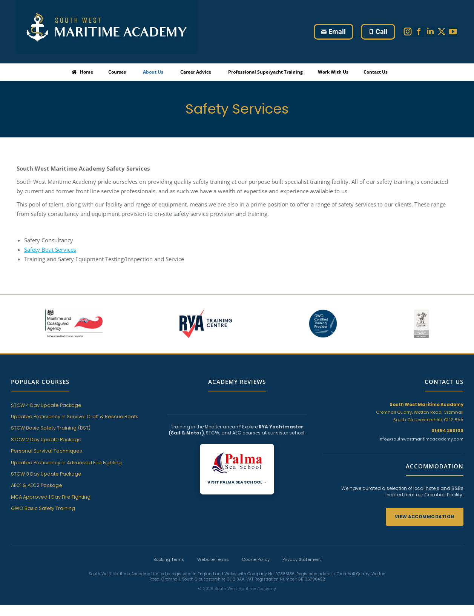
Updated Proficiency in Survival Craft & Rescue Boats (74, 416)
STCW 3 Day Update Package (46, 474)
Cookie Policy (256, 559)
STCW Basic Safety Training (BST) (51, 428)
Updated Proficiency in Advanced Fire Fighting (66, 462)
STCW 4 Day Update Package (46, 405)
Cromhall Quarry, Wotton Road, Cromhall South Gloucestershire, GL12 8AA (419, 412)
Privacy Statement (301, 559)
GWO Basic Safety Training (43, 508)
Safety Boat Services (50, 249)
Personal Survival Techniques (46, 451)
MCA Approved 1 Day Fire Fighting (51, 497)
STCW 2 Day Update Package (46, 439)
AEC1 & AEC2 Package (36, 485)
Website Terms (213, 559)
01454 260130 (447, 431)
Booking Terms (168, 559)
